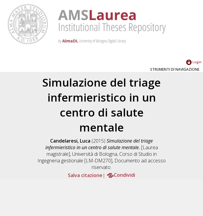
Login (193, 62)
